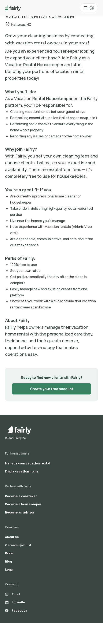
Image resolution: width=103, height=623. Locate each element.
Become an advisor (19, 512)
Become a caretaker (21, 496)
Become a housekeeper (23, 504)
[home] (13, 7)
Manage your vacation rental (27, 463)
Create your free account (51, 388)
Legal (9, 569)
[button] (89, 7)
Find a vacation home (21, 471)
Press (9, 553)
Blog (8, 561)
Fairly (75, 58)
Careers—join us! (18, 545)
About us (12, 537)
